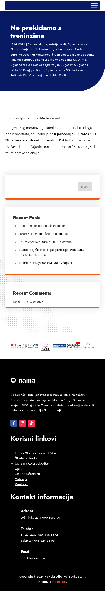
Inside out (59, 582)
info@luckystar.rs (33, 558)
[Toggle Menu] (94, 5)
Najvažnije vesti (55, 44)
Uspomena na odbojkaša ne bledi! (42, 226)
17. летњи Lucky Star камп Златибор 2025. (47, 263)
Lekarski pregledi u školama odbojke (43, 234)
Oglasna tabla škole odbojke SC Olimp (59, 60)
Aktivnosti (35, 44)
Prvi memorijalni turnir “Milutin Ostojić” (46, 242)
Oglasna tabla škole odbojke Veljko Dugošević (42, 65)
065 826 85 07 (48, 535)
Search (85, 186)
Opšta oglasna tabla (43, 75)
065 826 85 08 (44, 540)
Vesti (62, 75)
